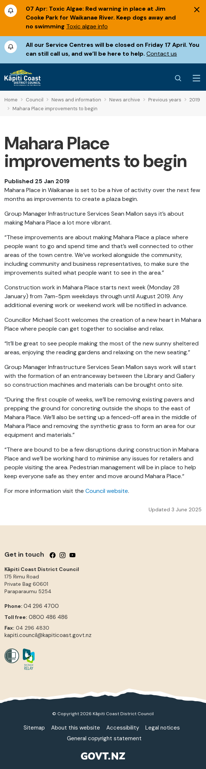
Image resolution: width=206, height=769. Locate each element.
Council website (106, 491)
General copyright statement (104, 738)
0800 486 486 (48, 617)
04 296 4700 (41, 606)
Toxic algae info (87, 26)
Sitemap (34, 727)
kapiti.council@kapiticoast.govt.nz (48, 635)
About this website (75, 727)
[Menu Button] (196, 78)
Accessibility (122, 727)
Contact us (161, 54)
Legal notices (162, 727)
